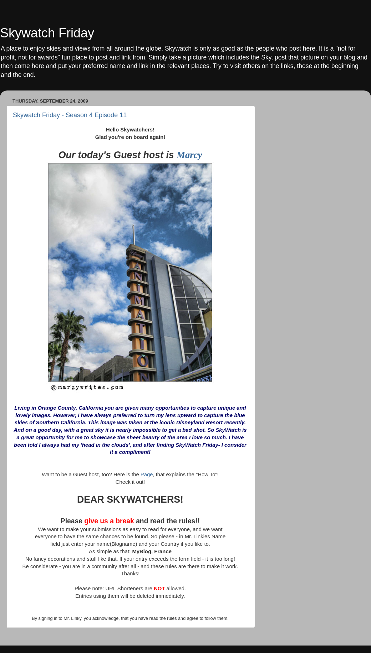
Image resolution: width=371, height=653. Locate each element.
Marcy (189, 155)
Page (147, 474)
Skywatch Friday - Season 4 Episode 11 (70, 115)
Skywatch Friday (47, 33)
